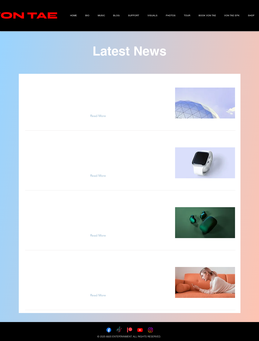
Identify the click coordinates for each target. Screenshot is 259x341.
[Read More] (99, 116)
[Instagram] (150, 330)
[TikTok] (119, 330)
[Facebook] (109, 330)
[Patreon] (129, 330)
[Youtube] (140, 330)
